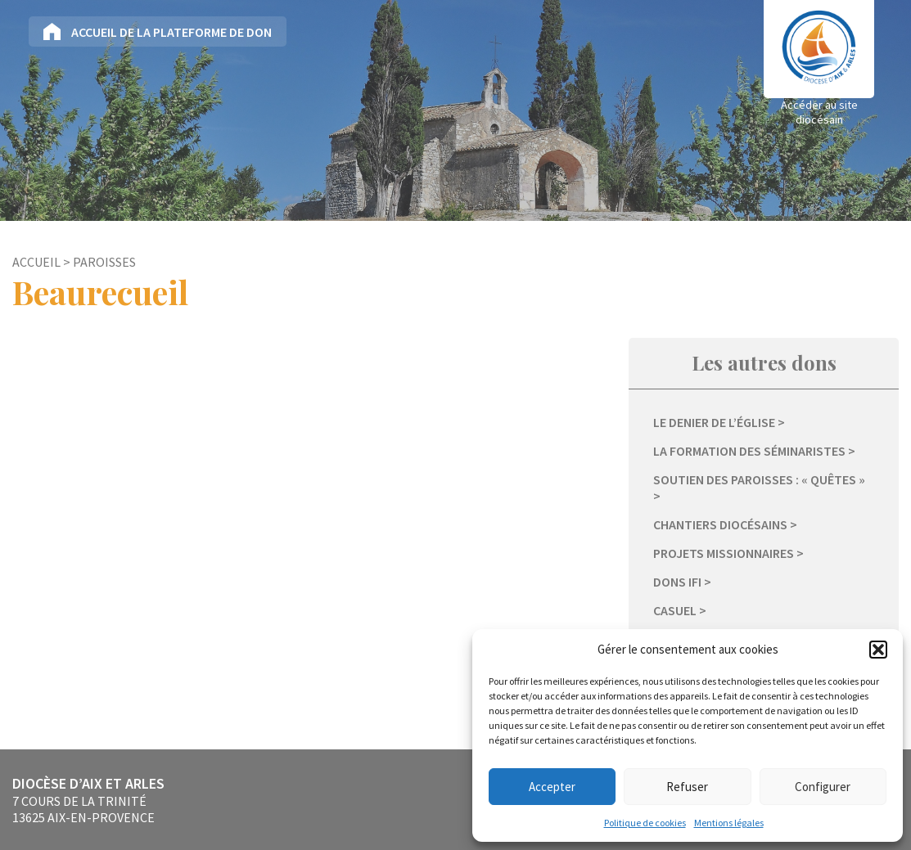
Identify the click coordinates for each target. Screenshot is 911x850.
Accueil (36, 262)
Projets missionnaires (723, 553)
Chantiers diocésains (720, 524)
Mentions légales (729, 822)
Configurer (822, 786)
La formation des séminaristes (749, 451)
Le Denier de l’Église (714, 422)
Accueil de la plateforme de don (171, 32)
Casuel (675, 610)
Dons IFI (677, 581)
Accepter (552, 786)
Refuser (687, 786)
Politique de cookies (645, 822)
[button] (878, 649)
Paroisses (104, 262)
